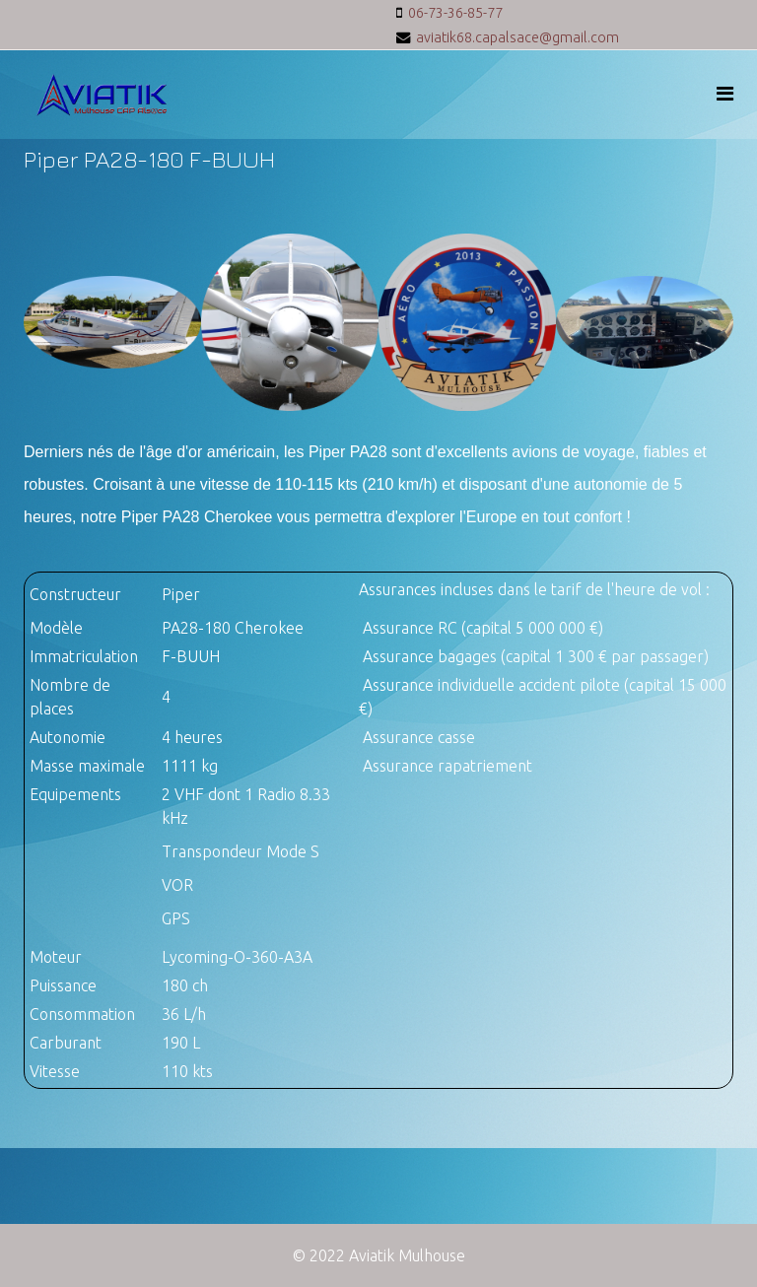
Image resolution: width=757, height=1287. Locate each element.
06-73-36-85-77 (455, 13)
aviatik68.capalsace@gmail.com (517, 37)
